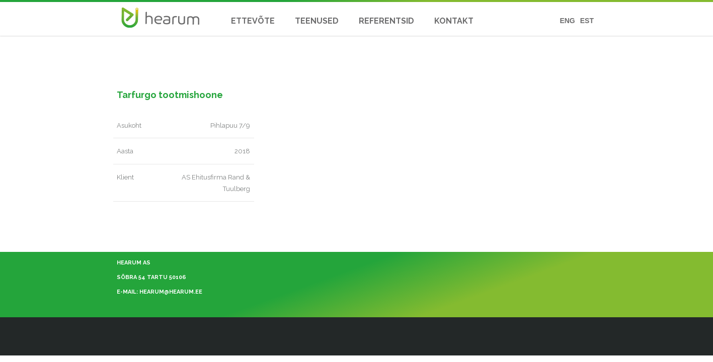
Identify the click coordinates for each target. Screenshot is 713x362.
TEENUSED (317, 21)
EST (587, 21)
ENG (567, 21)
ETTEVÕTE (253, 21)
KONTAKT (453, 21)
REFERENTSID (386, 21)
